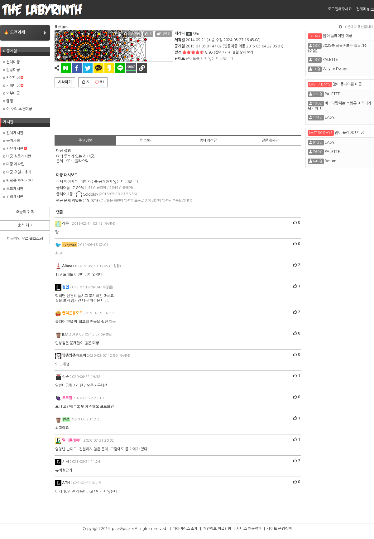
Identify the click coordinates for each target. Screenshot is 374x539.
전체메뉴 (365, 9)
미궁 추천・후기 (17, 172)
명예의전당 (208, 140)
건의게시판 (13, 196)
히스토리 (147, 140)
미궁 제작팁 (13, 164)
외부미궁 (11, 93)
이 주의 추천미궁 (17, 109)
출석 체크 (25, 225)
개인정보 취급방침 (217, 529)
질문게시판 (270, 140)
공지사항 (11, 141)
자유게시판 (15, 148)
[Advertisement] (178, 110)
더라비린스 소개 (185, 529)
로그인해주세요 (340, 9)
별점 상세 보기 (243, 52)
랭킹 (8, 101)
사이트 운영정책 (279, 529)
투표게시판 (13, 189)
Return (330, 161)
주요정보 (85, 140)
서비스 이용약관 (249, 529)
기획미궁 (13, 85)
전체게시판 (13, 133)
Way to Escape (335, 69)
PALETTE (330, 59)
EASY (329, 117)
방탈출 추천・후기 (19, 181)
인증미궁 (11, 70)
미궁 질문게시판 (17, 156)
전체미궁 (11, 62)
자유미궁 (13, 78)
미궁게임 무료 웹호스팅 (25, 239)
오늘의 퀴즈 (25, 212)
